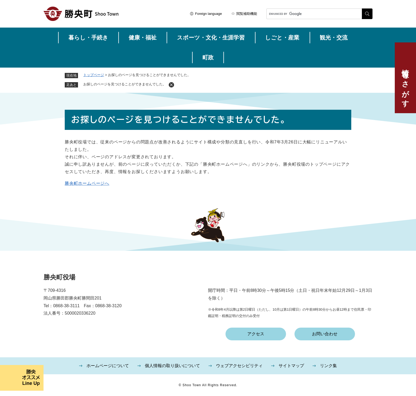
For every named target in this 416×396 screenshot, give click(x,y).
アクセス (255, 334)
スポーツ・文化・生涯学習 (211, 37)
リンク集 (328, 365)
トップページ (93, 75)
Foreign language (208, 14)
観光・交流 (334, 37)
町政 (208, 57)
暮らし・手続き (88, 37)
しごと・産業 (282, 37)
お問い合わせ (324, 334)
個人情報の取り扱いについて (172, 365)
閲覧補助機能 (246, 14)
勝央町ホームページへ (87, 183)
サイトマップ (291, 365)
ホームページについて (107, 365)
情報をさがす (405, 84)
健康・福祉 (143, 37)
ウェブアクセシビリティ (239, 365)
